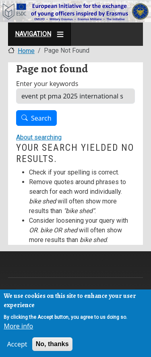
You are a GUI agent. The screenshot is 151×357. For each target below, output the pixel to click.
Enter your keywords (47, 83)
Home (26, 51)
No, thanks (52, 345)
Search (41, 118)
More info (18, 327)
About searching (39, 137)
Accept (17, 345)
